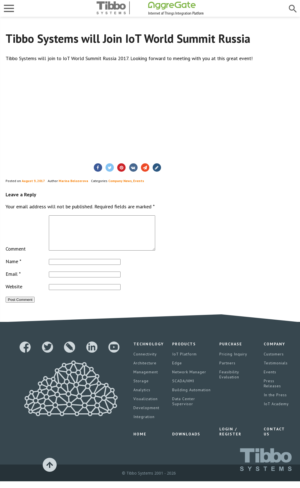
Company (274, 350)
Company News (120, 181)
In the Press (275, 401)
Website (14, 293)
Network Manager (189, 378)
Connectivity (145, 360)
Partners (227, 369)
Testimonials (276, 369)
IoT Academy (276, 410)
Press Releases (272, 390)
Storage (141, 387)
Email (13, 280)
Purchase (230, 350)
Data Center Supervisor (183, 408)
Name (13, 268)
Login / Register (230, 438)
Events (138, 181)
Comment (16, 255)
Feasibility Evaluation (229, 381)
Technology (148, 350)
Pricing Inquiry (233, 360)
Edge (177, 369)
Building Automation (191, 396)
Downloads (186, 440)
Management (145, 378)
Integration (144, 423)
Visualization (145, 405)
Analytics (141, 396)
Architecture (145, 369)
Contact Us (274, 438)
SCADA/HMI (183, 387)
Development (146, 414)
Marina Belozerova (73, 181)
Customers (274, 360)
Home (140, 440)
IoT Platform (184, 360)
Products (184, 350)
